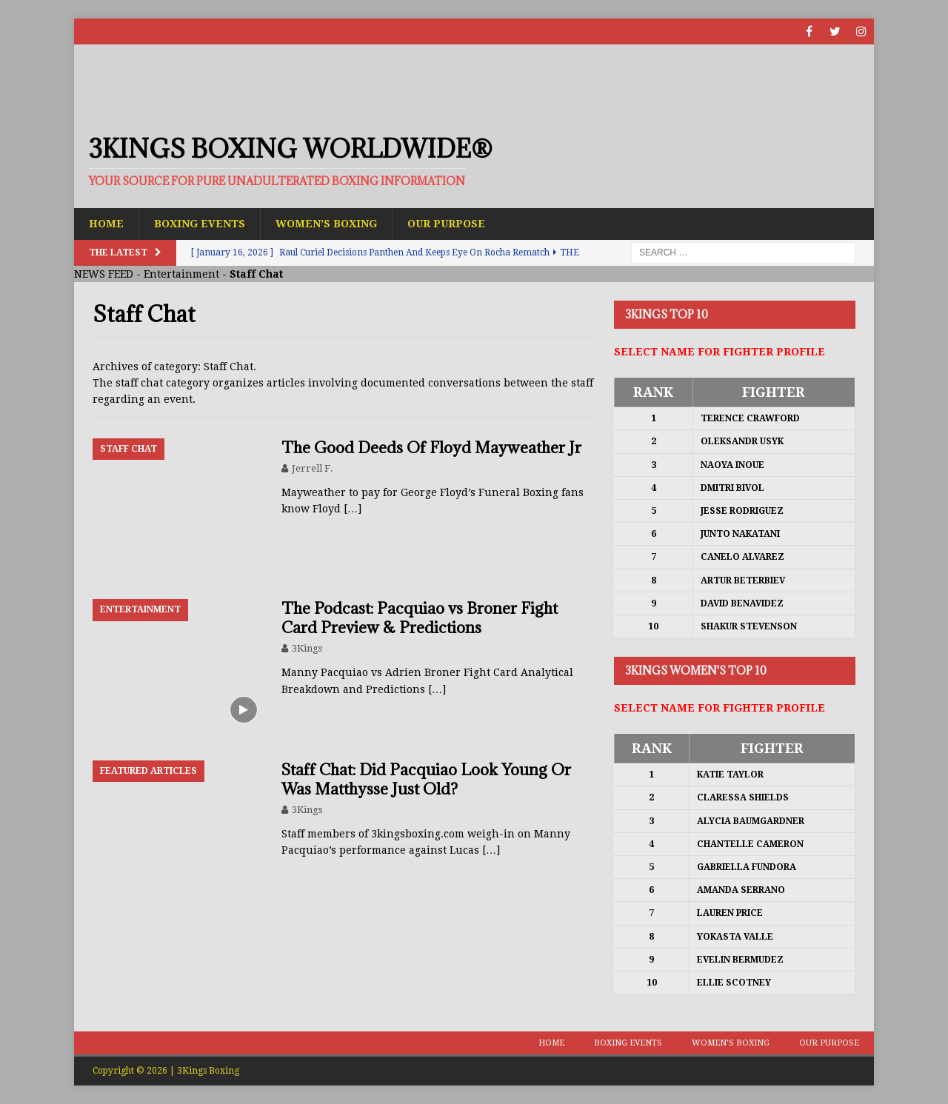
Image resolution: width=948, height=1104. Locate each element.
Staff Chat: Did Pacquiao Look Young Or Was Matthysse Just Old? (426, 779)
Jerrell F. (312, 468)
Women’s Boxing (326, 224)
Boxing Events (199, 224)
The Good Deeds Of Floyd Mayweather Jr (431, 448)
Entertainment (181, 274)
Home (106, 224)
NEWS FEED (103, 274)
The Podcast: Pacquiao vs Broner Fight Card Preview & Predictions (419, 618)
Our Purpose (446, 224)
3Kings (307, 648)
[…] (352, 509)
